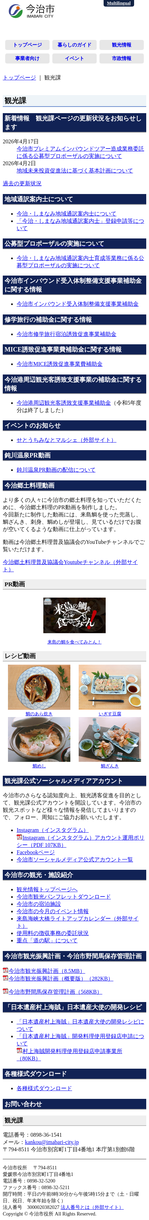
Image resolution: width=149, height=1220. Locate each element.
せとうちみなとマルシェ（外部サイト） (66, 440)
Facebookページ (36, 852)
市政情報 (121, 58)
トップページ (27, 45)
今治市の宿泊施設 (39, 904)
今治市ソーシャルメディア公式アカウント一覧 (75, 860)
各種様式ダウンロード (44, 1088)
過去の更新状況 (22, 183)
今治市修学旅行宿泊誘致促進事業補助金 (66, 334)
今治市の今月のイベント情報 (53, 911)
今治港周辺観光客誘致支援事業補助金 (64, 403)
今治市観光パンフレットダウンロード (64, 897)
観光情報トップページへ (47, 889)
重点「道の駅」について (47, 940)
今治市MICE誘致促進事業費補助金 (60, 364)
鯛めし (39, 763)
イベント (74, 58)
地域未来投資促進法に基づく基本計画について (75, 171)
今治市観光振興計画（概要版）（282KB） (61, 979)
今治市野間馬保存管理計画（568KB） (55, 992)
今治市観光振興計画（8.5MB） (47, 971)
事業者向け (27, 58)
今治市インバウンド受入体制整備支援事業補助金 (78, 304)
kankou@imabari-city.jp (52, 1142)
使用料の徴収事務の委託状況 (53, 933)
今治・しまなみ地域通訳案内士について (66, 214)
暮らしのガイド (74, 45)
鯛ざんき (110, 763)
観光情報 (121, 45)
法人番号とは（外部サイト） (92, 1207)
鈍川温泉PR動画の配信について (56, 470)
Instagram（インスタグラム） (53, 830)
